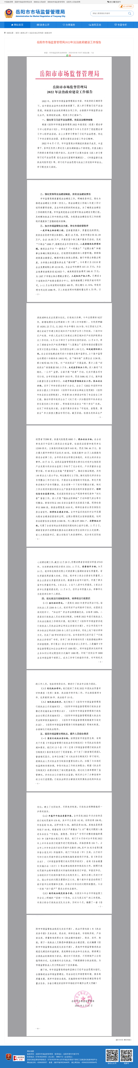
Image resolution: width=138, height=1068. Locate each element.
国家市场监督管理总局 (23, 2)
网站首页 (17, 24)
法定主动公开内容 (36, 33)
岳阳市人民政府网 (73, 2)
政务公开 (43, 24)
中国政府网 (8, 2)
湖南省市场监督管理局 (56, 2)
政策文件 (48, 33)
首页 (17, 33)
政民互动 (95, 24)
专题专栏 (120, 24)
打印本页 (119, 1040)
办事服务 (69, 24)
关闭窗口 (127, 1040)
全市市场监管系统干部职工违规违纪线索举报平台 (78, 1060)
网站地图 (30, 1051)
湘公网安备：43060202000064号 (84, 1062)
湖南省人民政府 (40, 2)
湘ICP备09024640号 (62, 1062)
